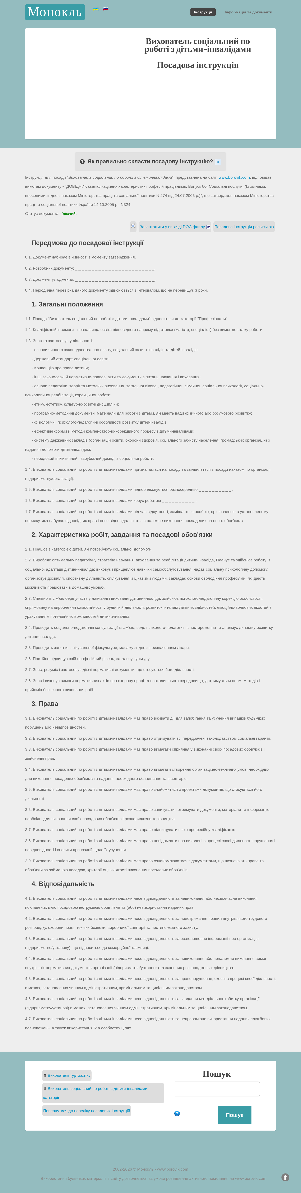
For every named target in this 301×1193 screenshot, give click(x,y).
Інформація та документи (248, 12)
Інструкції (203, 12)
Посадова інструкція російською (244, 227)
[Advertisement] (150, 103)
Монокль (55, 12)
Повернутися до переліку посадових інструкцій (86, 1111)
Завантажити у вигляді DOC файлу (175, 227)
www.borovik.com (234, 177)
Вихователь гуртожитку (69, 1075)
